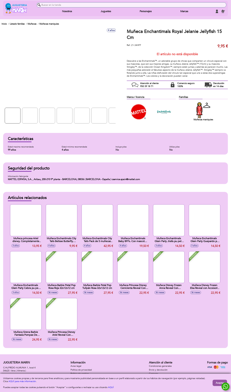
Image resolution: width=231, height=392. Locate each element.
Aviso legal (76, 366)
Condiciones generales (160, 366)
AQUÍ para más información (22, 381)
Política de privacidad (81, 369)
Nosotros (67, 11)
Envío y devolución (158, 369)
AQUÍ (111, 387)
